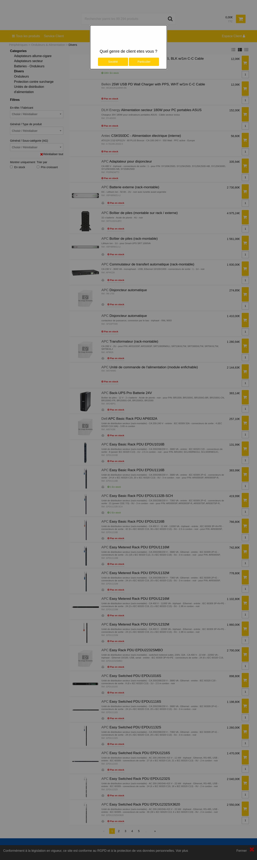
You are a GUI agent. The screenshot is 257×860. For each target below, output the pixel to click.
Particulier (144, 61)
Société (113, 61)
